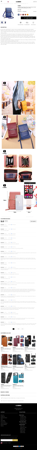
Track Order (3, 420)
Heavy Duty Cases (23, 423)
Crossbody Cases (23, 417)
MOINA (26, 366)
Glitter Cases (22, 425)
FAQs (2, 419)
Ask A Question (33, 221)
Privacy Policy (3, 421)
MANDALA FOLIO (4, 366)
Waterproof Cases (23, 427)
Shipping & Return (4, 417)
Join (15, 440)
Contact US (3, 416)
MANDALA (15, 384)
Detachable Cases (23, 420)
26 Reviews (24, 11)
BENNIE (14, 347)
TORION (2, 384)
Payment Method (4, 424)
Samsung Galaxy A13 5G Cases (8, 3)
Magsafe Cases (22, 429)
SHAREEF (14, 366)
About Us (2, 415)
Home (2, 3)
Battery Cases (22, 428)
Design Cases (22, 431)
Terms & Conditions (4, 423)
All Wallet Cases (23, 416)
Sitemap (2, 425)
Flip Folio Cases (23, 419)
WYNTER (26, 347)
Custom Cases (22, 432)
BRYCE (2, 347)
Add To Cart (28, 18)
